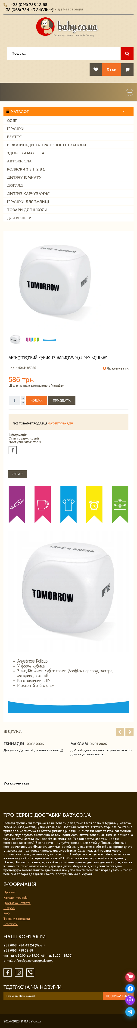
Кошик (36, 400)
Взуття (14, 137)
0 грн (111, 69)
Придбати (62, 400)
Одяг (12, 120)
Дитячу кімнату (24, 177)
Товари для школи (27, 210)
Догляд (15, 185)
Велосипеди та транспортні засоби (46, 145)
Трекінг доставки (16, 918)
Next (129, 732)
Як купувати (115, 368)
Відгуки (9, 908)
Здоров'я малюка (25, 153)
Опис (17, 474)
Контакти (10, 924)
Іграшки (16, 129)
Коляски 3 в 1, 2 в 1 (26, 169)
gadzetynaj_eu (60, 423)
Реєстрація (73, 9)
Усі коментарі (16, 783)
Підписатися (118, 996)
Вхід (56, 9)
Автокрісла (19, 161)
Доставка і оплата (17, 903)
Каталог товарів (15, 897)
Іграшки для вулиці (28, 201)
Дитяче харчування (28, 193)
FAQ (6, 913)
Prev (120, 732)
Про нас (9, 892)
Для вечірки (19, 218)
